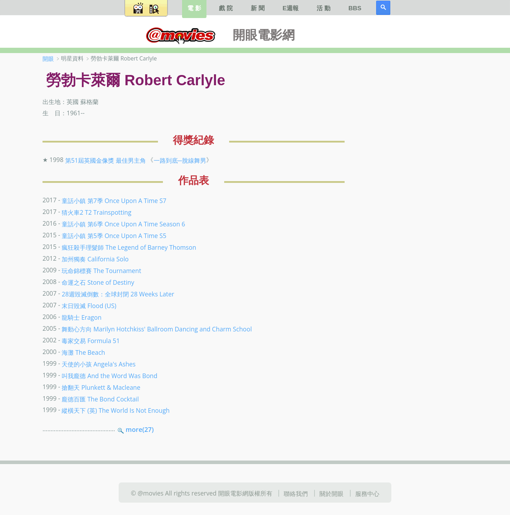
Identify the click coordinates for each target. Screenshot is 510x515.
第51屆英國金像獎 (89, 160)
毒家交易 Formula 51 (91, 340)
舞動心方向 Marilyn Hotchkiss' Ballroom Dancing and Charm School (157, 329)
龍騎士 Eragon (81, 317)
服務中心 (367, 493)
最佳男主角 (131, 160)
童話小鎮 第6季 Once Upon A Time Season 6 (123, 224)
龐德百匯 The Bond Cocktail (100, 398)
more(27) (140, 429)
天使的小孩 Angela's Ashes (99, 363)
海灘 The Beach (83, 352)
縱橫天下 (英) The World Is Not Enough (116, 410)
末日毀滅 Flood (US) (89, 305)
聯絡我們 (296, 493)
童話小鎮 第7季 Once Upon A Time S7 (114, 200)
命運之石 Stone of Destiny (98, 282)
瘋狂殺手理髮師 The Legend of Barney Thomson (129, 247)
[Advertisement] (421, 166)
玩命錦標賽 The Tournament (101, 270)
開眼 (48, 59)
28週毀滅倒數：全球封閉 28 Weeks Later (118, 294)
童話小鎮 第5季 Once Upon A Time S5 (114, 235)
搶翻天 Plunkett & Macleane (101, 387)
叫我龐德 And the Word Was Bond (109, 375)
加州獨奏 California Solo (95, 259)
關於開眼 (331, 493)
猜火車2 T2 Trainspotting (96, 212)
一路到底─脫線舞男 (180, 160)
